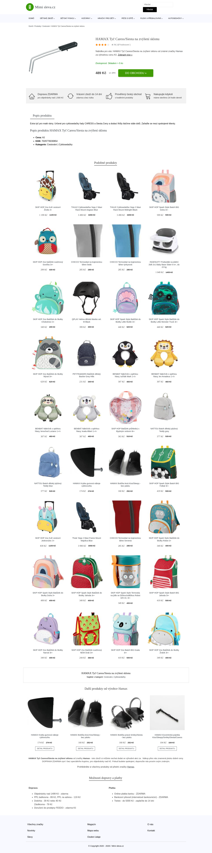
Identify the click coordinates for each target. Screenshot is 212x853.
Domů (31, 18)
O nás (150, 824)
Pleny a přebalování (150, 18)
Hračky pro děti (106, 18)
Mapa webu (93, 830)
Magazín (91, 824)
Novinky (31, 830)
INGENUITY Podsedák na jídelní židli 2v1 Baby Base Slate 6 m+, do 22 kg (164, 264)
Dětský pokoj (67, 18)
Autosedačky (175, 18)
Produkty (38, 26)
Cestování (46, 26)
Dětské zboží (46, 18)
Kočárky (86, 18)
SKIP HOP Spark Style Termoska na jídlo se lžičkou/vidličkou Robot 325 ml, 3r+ (125, 595)
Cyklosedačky (120, 677)
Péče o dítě (127, 18)
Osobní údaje (94, 837)
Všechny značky (35, 824)
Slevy (30, 837)
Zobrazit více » (125, 55)
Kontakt (151, 830)
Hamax (179, 51)
